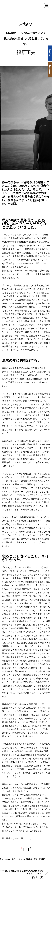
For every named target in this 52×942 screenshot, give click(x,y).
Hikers (26, 24)
